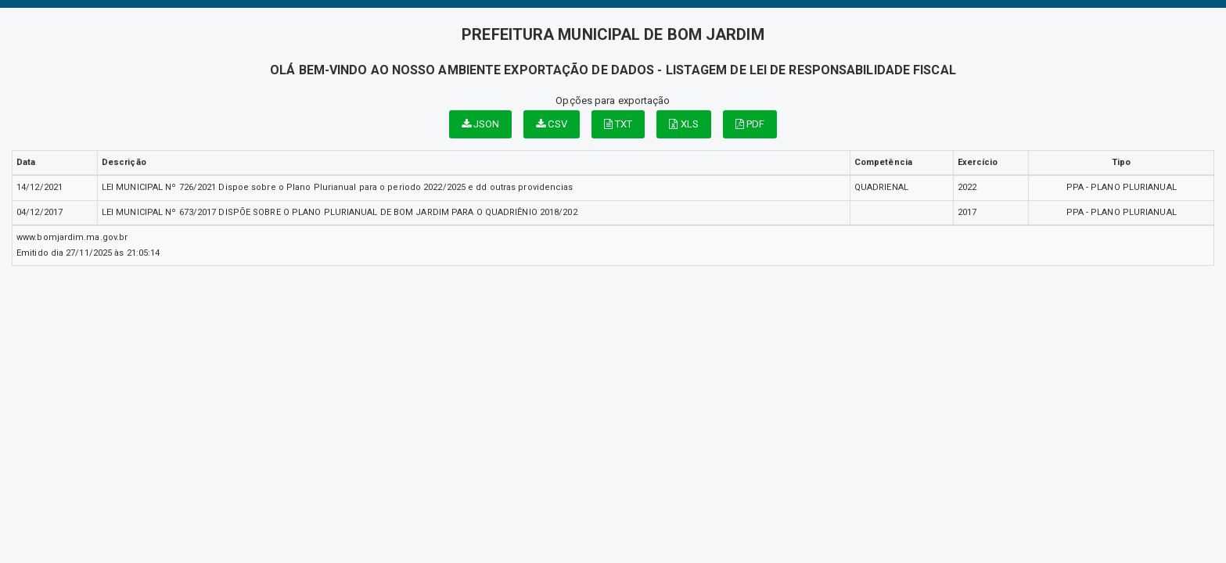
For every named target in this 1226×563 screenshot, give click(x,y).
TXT (618, 124)
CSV (551, 124)
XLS (684, 124)
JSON (481, 124)
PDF (750, 124)
